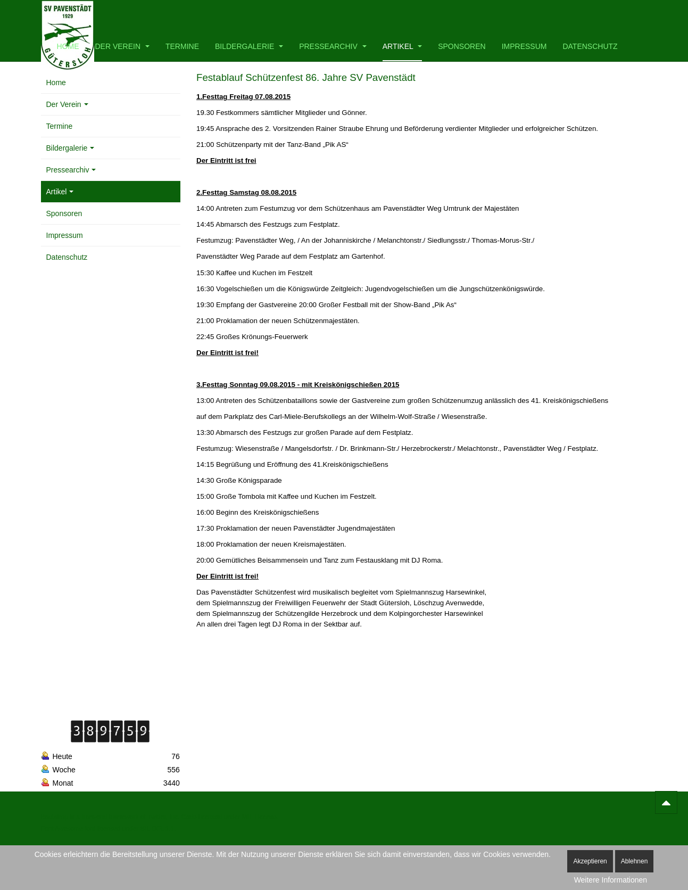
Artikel (402, 46)
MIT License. (260, 817)
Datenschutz (589, 46)
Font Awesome (62, 829)
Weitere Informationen (610, 880)
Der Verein (122, 46)
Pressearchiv (333, 46)
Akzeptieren (590, 861)
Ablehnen (634, 861)
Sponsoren (461, 46)
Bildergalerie (249, 46)
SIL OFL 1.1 (157, 829)
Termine (182, 46)
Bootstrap (54, 817)
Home (68, 46)
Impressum (524, 46)
